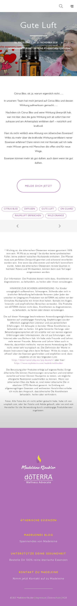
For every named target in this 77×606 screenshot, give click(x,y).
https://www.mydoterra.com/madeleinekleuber (38, 363)
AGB (64, 598)
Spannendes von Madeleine (38, 541)
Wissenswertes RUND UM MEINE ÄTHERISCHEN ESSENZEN (39, 49)
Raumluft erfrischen (28, 216)
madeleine (24, 43)
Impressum (41, 598)
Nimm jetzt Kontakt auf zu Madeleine (38, 578)
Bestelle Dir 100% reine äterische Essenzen (38, 560)
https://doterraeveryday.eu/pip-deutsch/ (33, 360)
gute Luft (48, 209)
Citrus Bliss (11, 209)
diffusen (29, 209)
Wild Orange (56, 216)
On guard (67, 209)
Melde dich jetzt (38, 186)
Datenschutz (54, 598)
